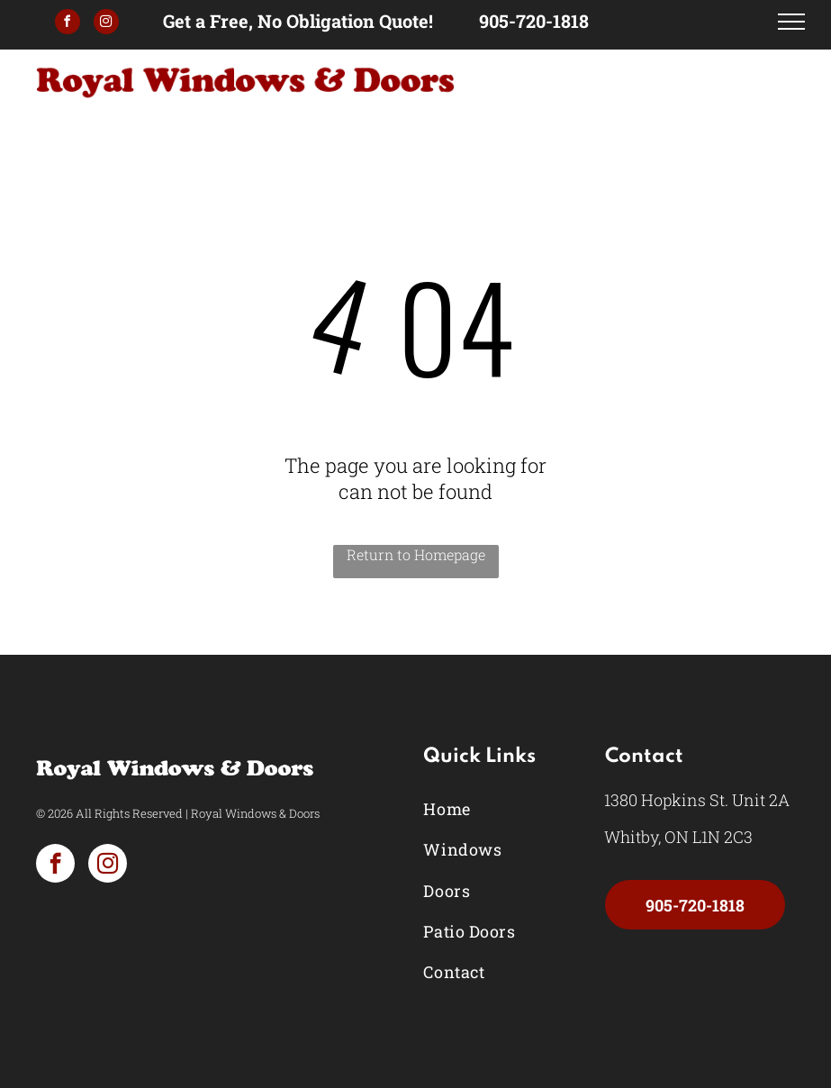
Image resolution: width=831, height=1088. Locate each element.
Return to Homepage (416, 554)
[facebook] (67, 24)
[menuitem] (498, 809)
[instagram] (106, 24)
